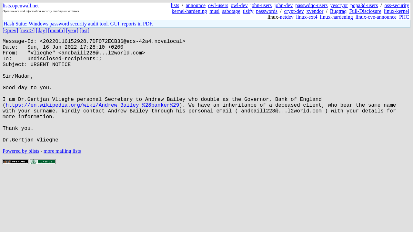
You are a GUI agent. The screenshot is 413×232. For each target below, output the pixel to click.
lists (175, 5)
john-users (261, 5)
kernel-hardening (189, 11)
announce (196, 5)
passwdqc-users (311, 5)
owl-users (218, 5)
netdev (287, 17)
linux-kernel (396, 11)
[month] (56, 30)
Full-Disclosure (365, 11)
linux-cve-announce (376, 17)
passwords (266, 11)
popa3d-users (364, 5)
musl (214, 11)
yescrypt (339, 5)
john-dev (283, 5)
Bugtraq (338, 11)
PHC (404, 17)
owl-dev (239, 5)
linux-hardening (336, 17)
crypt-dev (294, 11)
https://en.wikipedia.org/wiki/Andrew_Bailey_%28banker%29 (92, 120)
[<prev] (10, 30)
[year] (72, 30)
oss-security (397, 5)
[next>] (27, 30)
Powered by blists (21, 174)
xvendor (315, 11)
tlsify (248, 11)
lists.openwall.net (21, 5)
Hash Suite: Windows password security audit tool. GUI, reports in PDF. (78, 23)
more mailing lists (62, 174)
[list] (84, 30)
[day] (41, 30)
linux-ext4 (306, 17)
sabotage (231, 11)
